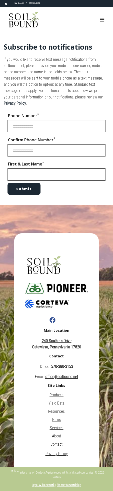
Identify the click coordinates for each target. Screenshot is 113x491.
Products (57, 395)
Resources (56, 411)
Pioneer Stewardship (69, 485)
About (56, 436)
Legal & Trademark (43, 485)
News (56, 419)
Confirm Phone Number (31, 140)
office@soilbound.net (61, 376)
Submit (24, 188)
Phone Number (23, 115)
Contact (56, 444)
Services (57, 427)
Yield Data (56, 403)
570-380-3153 (34, 3)
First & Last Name (26, 164)
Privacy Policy (15, 103)
